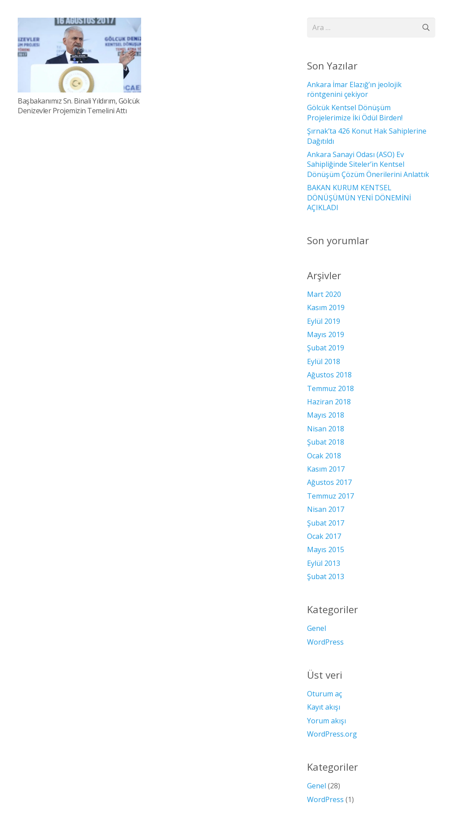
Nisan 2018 (325, 429)
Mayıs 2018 (325, 415)
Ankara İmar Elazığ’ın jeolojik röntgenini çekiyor (354, 89)
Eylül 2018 (323, 361)
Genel (316, 628)
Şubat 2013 (325, 576)
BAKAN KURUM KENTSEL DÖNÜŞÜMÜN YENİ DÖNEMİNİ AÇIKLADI (359, 197)
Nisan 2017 (325, 509)
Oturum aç (324, 694)
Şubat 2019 (325, 348)
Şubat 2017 (325, 523)
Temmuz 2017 (330, 496)
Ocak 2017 (324, 536)
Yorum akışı (326, 721)
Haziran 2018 (329, 402)
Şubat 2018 (325, 442)
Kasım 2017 (326, 469)
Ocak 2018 (324, 456)
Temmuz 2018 (330, 388)
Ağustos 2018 (329, 375)
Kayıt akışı (323, 707)
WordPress (325, 642)
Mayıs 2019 (325, 334)
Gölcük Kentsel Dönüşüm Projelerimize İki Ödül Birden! (355, 112)
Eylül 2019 (323, 321)
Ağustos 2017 (329, 482)
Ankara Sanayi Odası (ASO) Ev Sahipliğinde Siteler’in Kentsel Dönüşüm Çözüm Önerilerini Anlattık (368, 164)
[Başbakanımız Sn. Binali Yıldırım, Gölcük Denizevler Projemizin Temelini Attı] (79, 55)
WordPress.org (332, 734)
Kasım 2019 (326, 307)
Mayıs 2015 (325, 549)
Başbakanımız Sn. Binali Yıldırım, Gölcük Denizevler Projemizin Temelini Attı (79, 105)
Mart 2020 (324, 294)
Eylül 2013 (323, 563)
